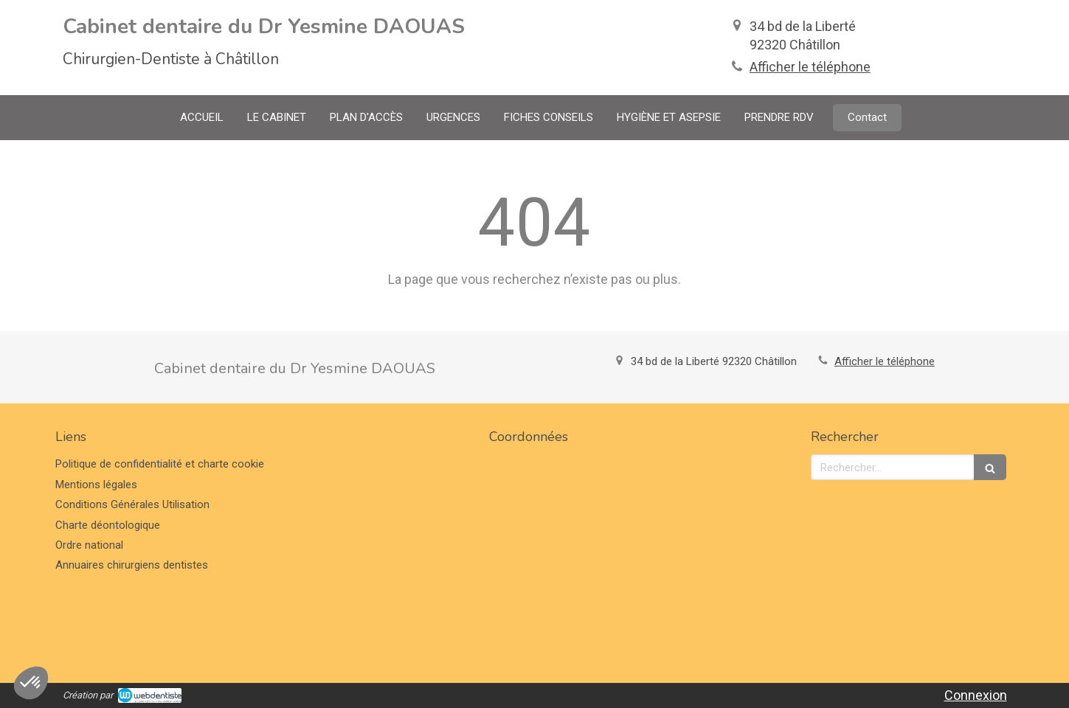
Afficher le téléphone (810, 66)
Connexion (975, 695)
